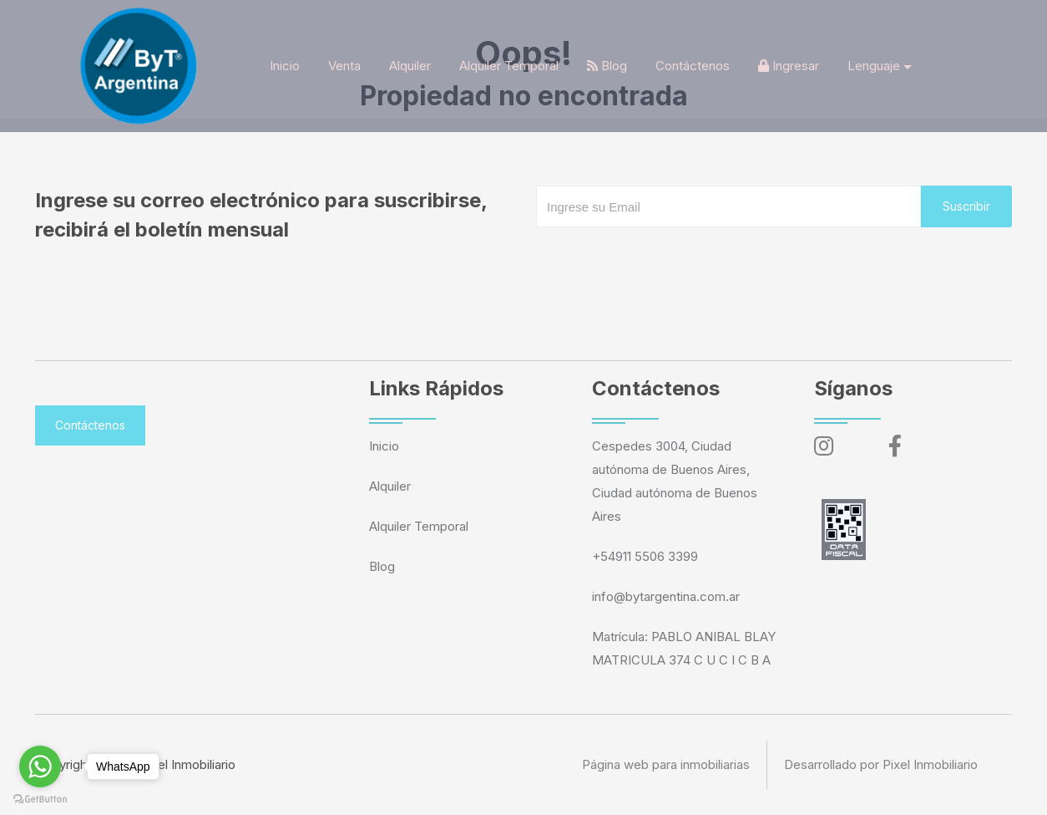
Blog (607, 66)
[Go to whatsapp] (40, 766)
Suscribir (966, 206)
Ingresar (788, 66)
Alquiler (410, 66)
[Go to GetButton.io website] (40, 798)
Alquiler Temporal (509, 66)
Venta (344, 66)
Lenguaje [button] (873, 66)
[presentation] (663, 260)
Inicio (285, 66)
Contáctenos (692, 66)
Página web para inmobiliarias (666, 764)
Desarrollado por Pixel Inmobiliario (881, 764)
